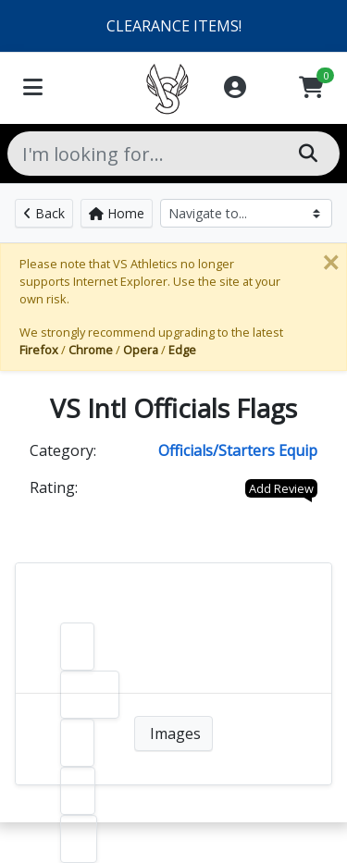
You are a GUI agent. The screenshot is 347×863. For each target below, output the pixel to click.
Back (44, 213)
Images (173, 733)
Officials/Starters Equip (237, 450)
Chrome (90, 349)
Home (116, 213)
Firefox (38, 349)
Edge (182, 349)
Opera (140, 349)
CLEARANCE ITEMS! (174, 26)
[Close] (330, 262)
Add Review (281, 488)
